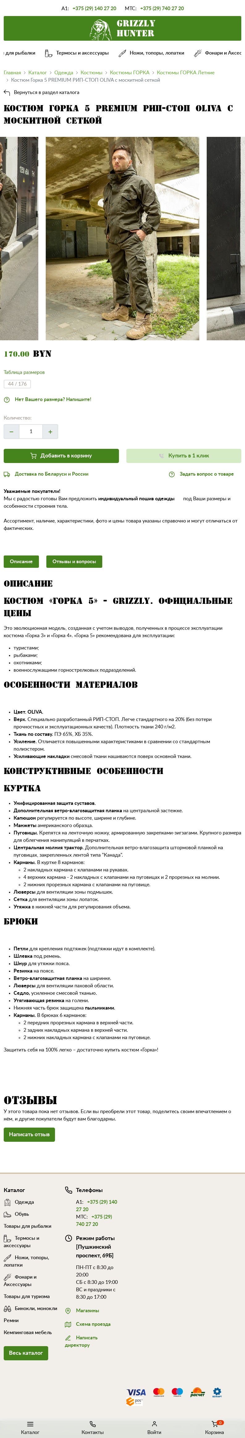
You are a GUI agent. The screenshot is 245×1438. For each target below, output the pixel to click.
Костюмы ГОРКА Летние (185, 72)
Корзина (214, 1427)
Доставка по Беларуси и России (46, 473)
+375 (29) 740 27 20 (162, 8)
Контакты (93, 1427)
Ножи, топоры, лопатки (155, 53)
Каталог (30, 1427)
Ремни (11, 1320)
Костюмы (92, 72)
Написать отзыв (29, 1134)
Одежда (63, 72)
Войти (154, 1427)
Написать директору (81, 1341)
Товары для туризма (27, 1296)
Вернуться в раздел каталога (41, 92)
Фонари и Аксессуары (20, 1277)
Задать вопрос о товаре (201, 473)
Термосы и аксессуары (81, 53)
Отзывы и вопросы (74, 561)
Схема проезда (88, 1324)
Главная (12, 72)
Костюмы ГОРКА (130, 72)
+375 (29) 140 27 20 (94, 8)
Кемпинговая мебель (28, 1332)
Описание (21, 561)
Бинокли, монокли (30, 1308)
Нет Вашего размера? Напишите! (47, 399)
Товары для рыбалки (27, 1226)
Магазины (82, 1310)
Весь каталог (26, 1353)
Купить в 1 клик (183, 455)
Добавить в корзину (61, 455)
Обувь (16, 1214)
